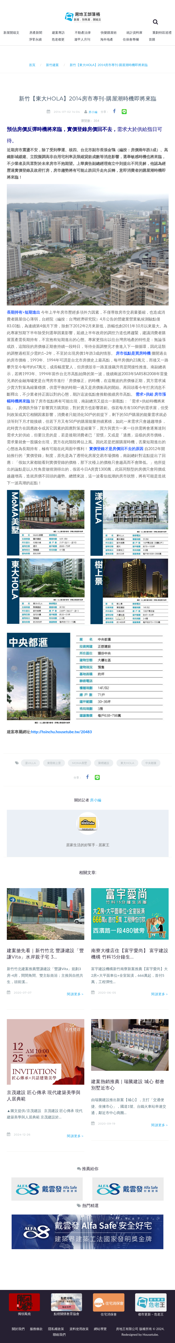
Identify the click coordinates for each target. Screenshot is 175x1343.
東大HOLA (127, 763)
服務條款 (36, 1329)
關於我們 (18, 1329)
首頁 (31, 65)
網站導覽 (100, 1329)
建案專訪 (58, 33)
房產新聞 (35, 33)
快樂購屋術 (109, 33)
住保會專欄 (131, 39)
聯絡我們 (59, 1334)
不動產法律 (83, 33)
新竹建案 (52, 65)
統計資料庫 (134, 33)
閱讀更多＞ (75, 994)
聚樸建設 (103, 763)
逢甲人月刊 (82, 39)
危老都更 (58, 39)
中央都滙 (150, 763)
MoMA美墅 (79, 763)
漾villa (30, 763)
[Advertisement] (88, 1283)
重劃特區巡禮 (162, 33)
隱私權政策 (56, 1329)
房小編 (94, 112)
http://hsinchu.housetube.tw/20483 (61, 731)
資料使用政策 (79, 1329)
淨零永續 (35, 39)
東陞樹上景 (54, 763)
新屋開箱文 (11, 33)
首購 (152, 39)
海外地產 (106, 39)
